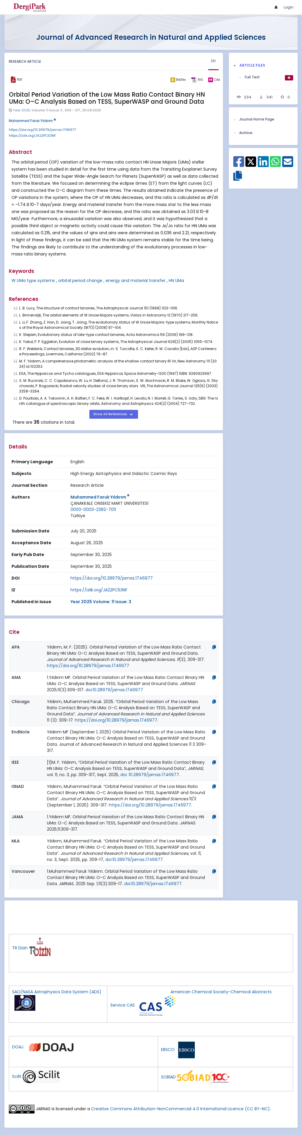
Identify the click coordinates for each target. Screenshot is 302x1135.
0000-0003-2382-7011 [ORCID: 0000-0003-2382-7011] (93, 509)
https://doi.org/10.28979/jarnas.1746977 (42, 129)
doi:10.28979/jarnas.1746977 (114, 690)
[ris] (197, 80)
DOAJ (17, 1047)
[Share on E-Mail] (287, 165)
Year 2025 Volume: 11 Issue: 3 (100, 602)
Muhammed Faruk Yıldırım (32, 120)
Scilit (17, 1076)
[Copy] (214, 647)
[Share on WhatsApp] (275, 165)
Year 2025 (21, 110)
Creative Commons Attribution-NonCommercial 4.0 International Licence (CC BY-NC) (180, 1109)
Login (288, 7)
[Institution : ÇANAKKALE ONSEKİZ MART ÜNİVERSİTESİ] (109, 503)
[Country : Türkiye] (77, 516)
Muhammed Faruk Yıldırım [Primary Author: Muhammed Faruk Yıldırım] (99, 497)
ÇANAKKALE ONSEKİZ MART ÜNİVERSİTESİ (109, 503)
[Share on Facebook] (238, 165)
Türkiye (77, 516)
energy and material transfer (135, 280)
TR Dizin (20, 948)
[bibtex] (178, 79)
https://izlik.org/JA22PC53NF (32, 135)
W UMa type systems (33, 280)
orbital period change (80, 280)
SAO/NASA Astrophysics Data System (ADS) (56, 992)
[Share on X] (250, 161)
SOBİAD (168, 1077)
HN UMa (176, 280)
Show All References (110, 414)
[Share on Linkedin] (263, 165)
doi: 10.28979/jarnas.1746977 (149, 775)
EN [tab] (213, 60)
